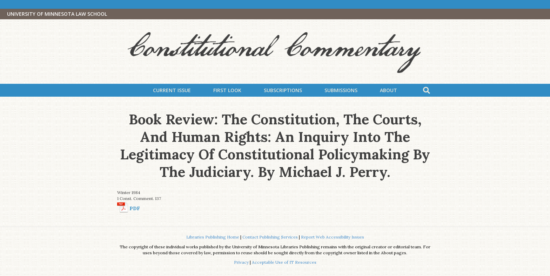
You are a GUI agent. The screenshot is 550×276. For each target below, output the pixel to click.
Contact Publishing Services (270, 237)
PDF (134, 208)
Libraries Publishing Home (212, 237)
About (388, 90)
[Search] (426, 90)
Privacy (241, 262)
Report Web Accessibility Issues (332, 237)
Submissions (340, 90)
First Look (227, 90)
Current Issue (172, 90)
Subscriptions (283, 90)
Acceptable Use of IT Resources (284, 262)
